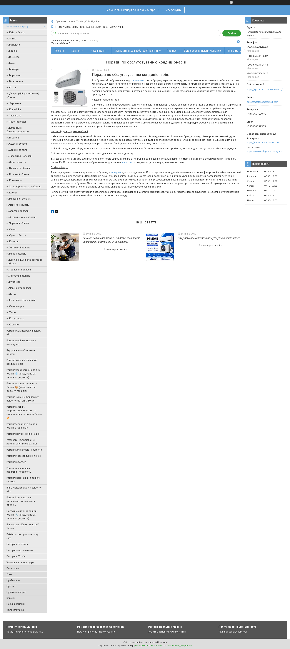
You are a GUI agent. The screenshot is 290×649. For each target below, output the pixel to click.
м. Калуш (11, 192)
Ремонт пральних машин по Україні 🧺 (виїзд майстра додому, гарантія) (22, 387)
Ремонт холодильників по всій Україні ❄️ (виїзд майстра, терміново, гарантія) (23, 373)
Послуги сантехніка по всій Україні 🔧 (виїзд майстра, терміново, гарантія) (21, 514)
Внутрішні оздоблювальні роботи (20, 352)
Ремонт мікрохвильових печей (23, 455)
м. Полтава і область (17, 174)
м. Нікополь (12, 137)
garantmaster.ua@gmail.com (262, 101)
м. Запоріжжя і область (19, 156)
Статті (9, 574)
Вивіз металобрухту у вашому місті (23, 489)
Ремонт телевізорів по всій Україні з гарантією (21, 425)
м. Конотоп (12, 241)
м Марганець (13, 103)
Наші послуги (98, 50)
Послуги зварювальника (19, 550)
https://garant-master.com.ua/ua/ (264, 89)
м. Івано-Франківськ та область (23, 186)
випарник (116, 172)
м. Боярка (11, 50)
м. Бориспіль (13, 75)
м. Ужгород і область (18, 275)
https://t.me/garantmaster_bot (263, 142)
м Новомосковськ (16, 121)
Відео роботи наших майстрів (202, 50)
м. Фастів (11, 87)
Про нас (11, 586)
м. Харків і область (16, 149)
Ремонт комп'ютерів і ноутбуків (24, 449)
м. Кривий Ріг (13, 109)
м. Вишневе (13, 56)
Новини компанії (15, 603)
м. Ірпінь (11, 38)
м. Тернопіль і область (18, 269)
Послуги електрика (17, 544)
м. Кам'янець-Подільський (21, 300)
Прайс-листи (13, 580)
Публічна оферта (16, 592)
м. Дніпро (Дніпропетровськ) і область (23, 95)
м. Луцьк (11, 294)
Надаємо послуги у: (17, 26)
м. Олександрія (15, 306)
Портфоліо (12, 568)
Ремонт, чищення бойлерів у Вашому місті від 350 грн (22, 398)
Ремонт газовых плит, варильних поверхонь (18, 469)
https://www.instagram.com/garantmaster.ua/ (266, 151)
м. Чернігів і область (17, 204)
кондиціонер (138, 80)
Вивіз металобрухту (240, 50)
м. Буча (10, 63)
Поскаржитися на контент (148, 645)
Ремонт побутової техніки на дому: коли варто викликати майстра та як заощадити (111, 239)
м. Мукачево (13, 281)
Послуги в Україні (16, 556)
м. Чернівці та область (18, 288)
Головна (59, 50)
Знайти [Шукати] (232, 33)
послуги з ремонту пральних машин (167, 631)
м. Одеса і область (16, 143)
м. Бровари (12, 69)
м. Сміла (11, 229)
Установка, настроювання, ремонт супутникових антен (22, 441)
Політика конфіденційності (233, 631)
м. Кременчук (14, 180)
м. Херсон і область (17, 211)
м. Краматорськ (15, 318)
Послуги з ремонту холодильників (24, 631)
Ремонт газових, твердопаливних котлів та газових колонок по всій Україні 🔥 (24, 412)
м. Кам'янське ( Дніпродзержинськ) (17, 129)
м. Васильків (13, 44)
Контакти (77, 50)
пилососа (127, 162)
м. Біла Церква (14, 81)
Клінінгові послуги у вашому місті (22, 536)
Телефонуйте (173, 10)
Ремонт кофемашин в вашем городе (23, 479)
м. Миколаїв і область (18, 198)
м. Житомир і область (18, 247)
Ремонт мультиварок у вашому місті (23, 332)
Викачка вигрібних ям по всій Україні (22, 526)
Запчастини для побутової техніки (136, 50)
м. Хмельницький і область (21, 217)
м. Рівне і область (16, 253)
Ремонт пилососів (16, 462)
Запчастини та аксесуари (20, 562)
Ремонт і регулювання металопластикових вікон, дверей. (20, 501)
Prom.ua (162, 642)
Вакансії (10, 598)
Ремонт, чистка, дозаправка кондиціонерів (21, 361)
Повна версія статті (114, 249)
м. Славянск (12, 324)
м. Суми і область (16, 235)
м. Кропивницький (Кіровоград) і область (24, 261)
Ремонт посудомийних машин (23, 433)
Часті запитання (15, 609)
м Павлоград (13, 115)
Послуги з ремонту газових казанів (96, 631)
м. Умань (11, 312)
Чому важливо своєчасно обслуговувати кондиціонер (209, 238)
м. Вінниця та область (18, 168)
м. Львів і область (16, 162)
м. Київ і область (15, 32)
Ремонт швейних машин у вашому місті (21, 342)
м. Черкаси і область (17, 223)
